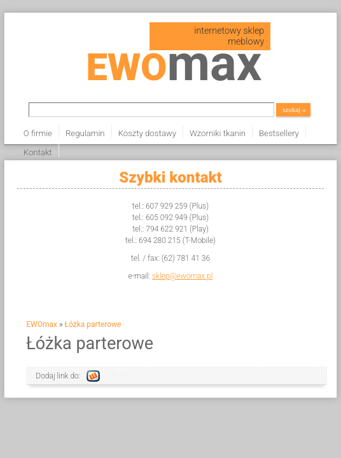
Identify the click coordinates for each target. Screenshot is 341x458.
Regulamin (85, 133)
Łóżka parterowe (93, 324)
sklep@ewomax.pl (182, 276)
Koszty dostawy (147, 133)
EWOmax (41, 324)
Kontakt (38, 152)
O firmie (38, 133)
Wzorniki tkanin (218, 133)
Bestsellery (279, 133)
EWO (173, 67)
